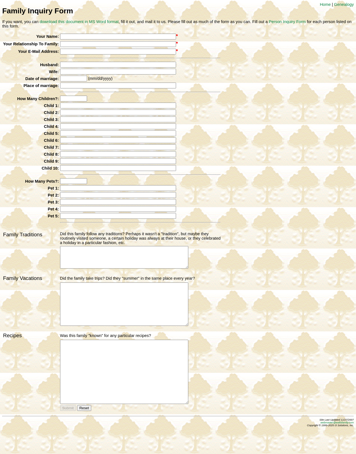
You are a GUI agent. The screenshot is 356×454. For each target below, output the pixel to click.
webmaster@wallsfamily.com (337, 447)
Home (325, 4)
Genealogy (344, 4)
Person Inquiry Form (287, 21)
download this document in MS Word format (78, 21)
